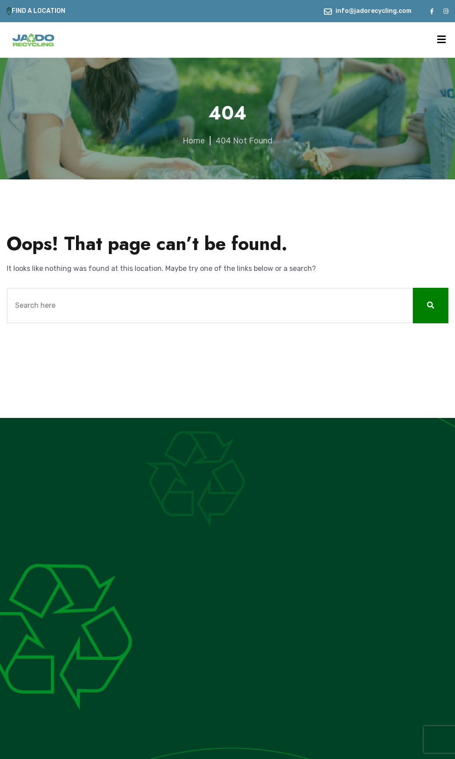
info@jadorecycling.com (373, 11)
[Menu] (441, 40)
